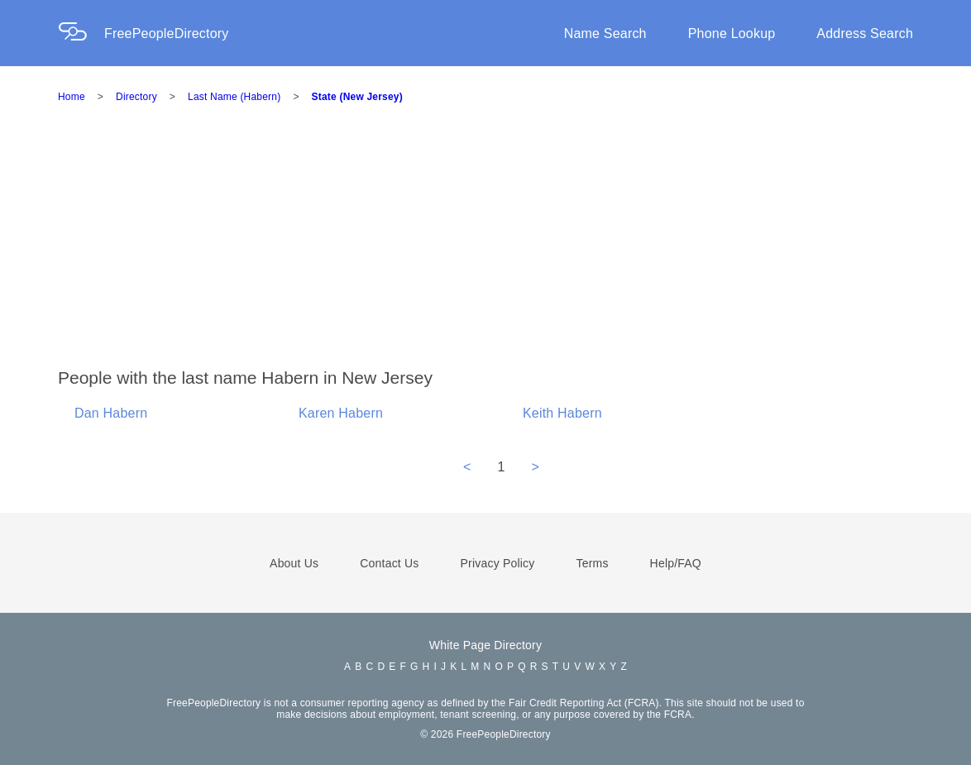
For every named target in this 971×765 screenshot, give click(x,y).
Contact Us (389, 563)
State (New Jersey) (357, 97)
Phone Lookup (732, 33)
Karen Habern (341, 413)
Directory (136, 97)
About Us (294, 563)
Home (71, 97)
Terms (592, 563)
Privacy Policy (498, 563)
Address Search (864, 33)
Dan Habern (110, 413)
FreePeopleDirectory (166, 33)
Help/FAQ (675, 563)
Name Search (605, 33)
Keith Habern (562, 413)
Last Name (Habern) (234, 97)
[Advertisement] (514, 243)
